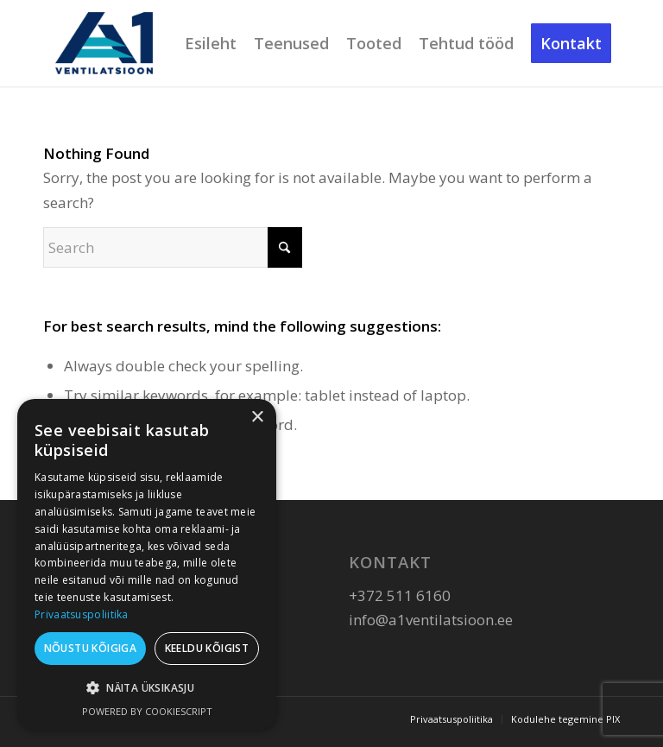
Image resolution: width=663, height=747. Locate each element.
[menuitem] (210, 43)
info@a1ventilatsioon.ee (431, 620)
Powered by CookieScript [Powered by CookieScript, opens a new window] (147, 711)
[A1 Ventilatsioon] (104, 43)
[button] (147, 688)
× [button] (256, 417)
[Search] (172, 247)
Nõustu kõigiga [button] (90, 648)
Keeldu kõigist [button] (207, 648)
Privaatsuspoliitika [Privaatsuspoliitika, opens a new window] (82, 614)
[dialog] (146, 564)
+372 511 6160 (400, 595)
